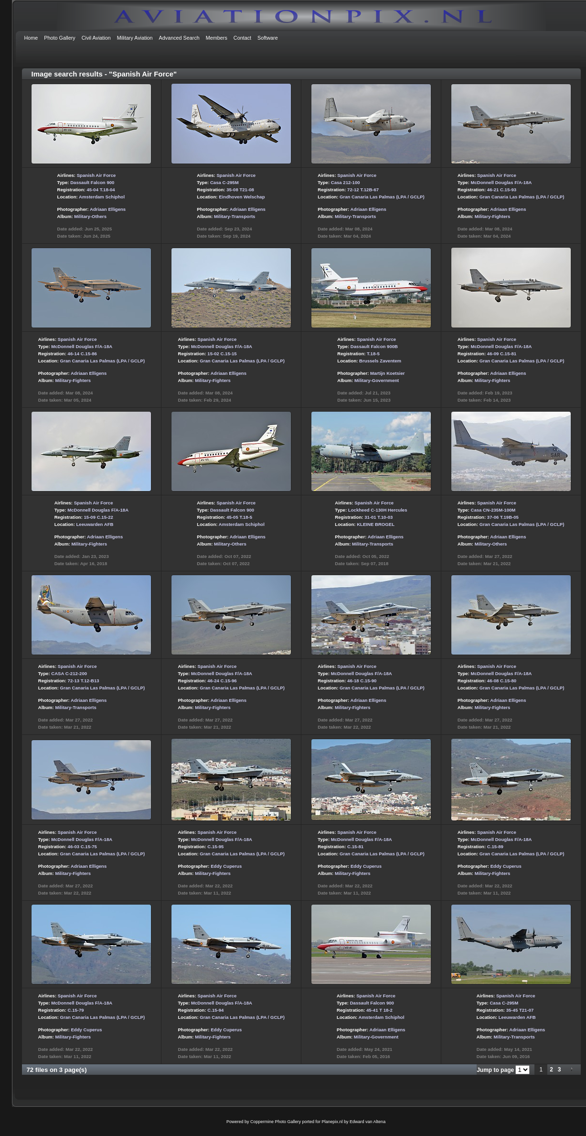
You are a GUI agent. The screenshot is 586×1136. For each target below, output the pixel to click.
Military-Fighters (493, 216)
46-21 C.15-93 (501, 189)
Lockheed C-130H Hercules (377, 510)
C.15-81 (355, 846)
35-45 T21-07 (520, 1010)
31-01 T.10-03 (378, 517)
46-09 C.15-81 (501, 353)
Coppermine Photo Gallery (275, 1121)
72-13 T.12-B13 (83, 680)
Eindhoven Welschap (242, 196)
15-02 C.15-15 (221, 353)
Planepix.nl (332, 1121)
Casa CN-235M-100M (493, 510)
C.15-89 (495, 846)
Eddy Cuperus (226, 866)
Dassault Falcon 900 (92, 182)
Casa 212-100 (345, 182)
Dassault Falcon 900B (374, 346)
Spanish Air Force (96, 175)
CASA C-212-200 (69, 673)
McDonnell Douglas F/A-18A (501, 182)
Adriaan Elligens (108, 209)
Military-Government (376, 380)
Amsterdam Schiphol (102, 196)
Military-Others (90, 216)
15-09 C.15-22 (98, 517)
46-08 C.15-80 (501, 680)
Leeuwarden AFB (95, 524)
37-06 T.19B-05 (503, 517)
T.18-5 (373, 353)
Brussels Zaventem (380, 360)
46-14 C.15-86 (82, 353)
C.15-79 (76, 1010)
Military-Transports (234, 216)
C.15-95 (215, 846)
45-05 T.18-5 (239, 517)
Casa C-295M (224, 182)
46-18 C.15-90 (361, 680)
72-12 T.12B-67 (363, 189)
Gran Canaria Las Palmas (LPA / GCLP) (382, 196)
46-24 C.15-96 (221, 680)
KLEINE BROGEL (375, 524)
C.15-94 (215, 1010)
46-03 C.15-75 (82, 846)
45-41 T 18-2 (379, 1010)
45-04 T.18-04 (100, 189)
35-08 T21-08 (240, 189)
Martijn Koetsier (387, 373)
